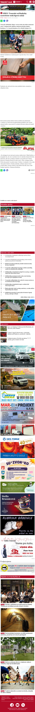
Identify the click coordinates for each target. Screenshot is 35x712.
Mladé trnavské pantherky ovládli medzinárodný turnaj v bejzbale (18, 264)
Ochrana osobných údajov (28, 697)
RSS (23, 698)
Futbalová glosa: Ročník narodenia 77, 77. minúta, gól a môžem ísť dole (19, 339)
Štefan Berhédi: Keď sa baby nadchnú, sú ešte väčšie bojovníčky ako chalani (19, 289)
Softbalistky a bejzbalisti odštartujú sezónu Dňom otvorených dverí (5, 219)
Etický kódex (15, 698)
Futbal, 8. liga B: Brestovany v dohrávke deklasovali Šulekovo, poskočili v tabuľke (19, 333)
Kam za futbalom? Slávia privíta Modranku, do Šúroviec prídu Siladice (20, 327)
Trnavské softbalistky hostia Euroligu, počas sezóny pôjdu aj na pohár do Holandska (17, 219)
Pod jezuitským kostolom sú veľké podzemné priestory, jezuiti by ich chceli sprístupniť (16, 634)
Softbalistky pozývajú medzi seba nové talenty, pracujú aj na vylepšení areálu (18, 276)
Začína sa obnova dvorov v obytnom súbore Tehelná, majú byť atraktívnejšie (16, 663)
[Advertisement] (14, 187)
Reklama (20, 698)
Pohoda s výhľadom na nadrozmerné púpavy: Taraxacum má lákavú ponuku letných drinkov (16, 605)
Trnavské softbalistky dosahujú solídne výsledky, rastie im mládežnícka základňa (18, 268)
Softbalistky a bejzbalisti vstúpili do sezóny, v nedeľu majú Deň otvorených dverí (19, 272)
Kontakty (26, 698)
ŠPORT (1, 17)
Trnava (2, 604)
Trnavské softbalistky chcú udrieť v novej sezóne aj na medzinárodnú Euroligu (19, 280)
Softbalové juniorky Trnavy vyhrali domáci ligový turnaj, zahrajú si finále (18, 293)
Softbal (5, 17)
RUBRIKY (17, 2)
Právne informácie (18, 697)
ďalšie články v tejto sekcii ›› (28, 297)
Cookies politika (30, 699)
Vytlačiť (32, 170)
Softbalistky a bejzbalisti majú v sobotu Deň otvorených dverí (17, 285)
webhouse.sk (23, 709)
